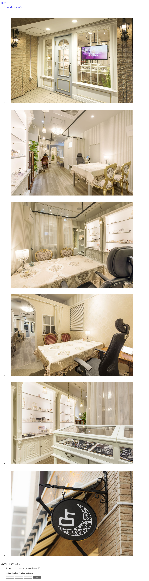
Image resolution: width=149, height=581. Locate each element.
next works (17, 7)
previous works (7, 7)
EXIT (3, 3)
